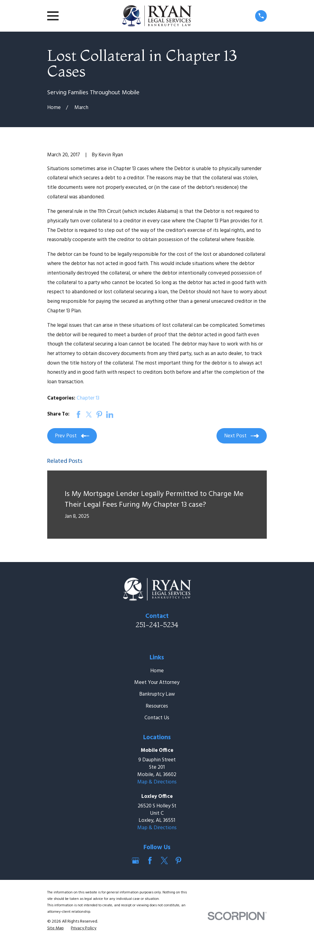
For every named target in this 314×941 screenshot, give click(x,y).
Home (157, 671)
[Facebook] (150, 860)
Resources (157, 706)
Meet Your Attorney (156, 682)
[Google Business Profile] (135, 860)
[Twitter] (164, 860)
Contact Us (156, 718)
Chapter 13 (88, 398)
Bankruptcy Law (157, 694)
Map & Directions (157, 782)
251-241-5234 (157, 624)
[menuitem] (55, 928)
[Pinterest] (178, 860)
